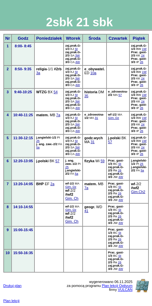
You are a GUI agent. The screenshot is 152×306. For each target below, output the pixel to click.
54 (56, 92)
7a (58, 115)
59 (102, 161)
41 (86, 211)
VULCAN (125, 290)
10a (93, 73)
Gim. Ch (71, 198)
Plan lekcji (11, 301)
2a (52, 184)
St (76, 49)
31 (96, 118)
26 (141, 62)
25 (37, 140)
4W (77, 62)
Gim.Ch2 (138, 192)
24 (142, 55)
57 (120, 95)
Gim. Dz (113, 118)
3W (77, 55)
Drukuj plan (12, 286)
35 (86, 96)
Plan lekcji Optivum (117, 286)
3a (38, 73)
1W (144, 49)
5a (37, 147)
